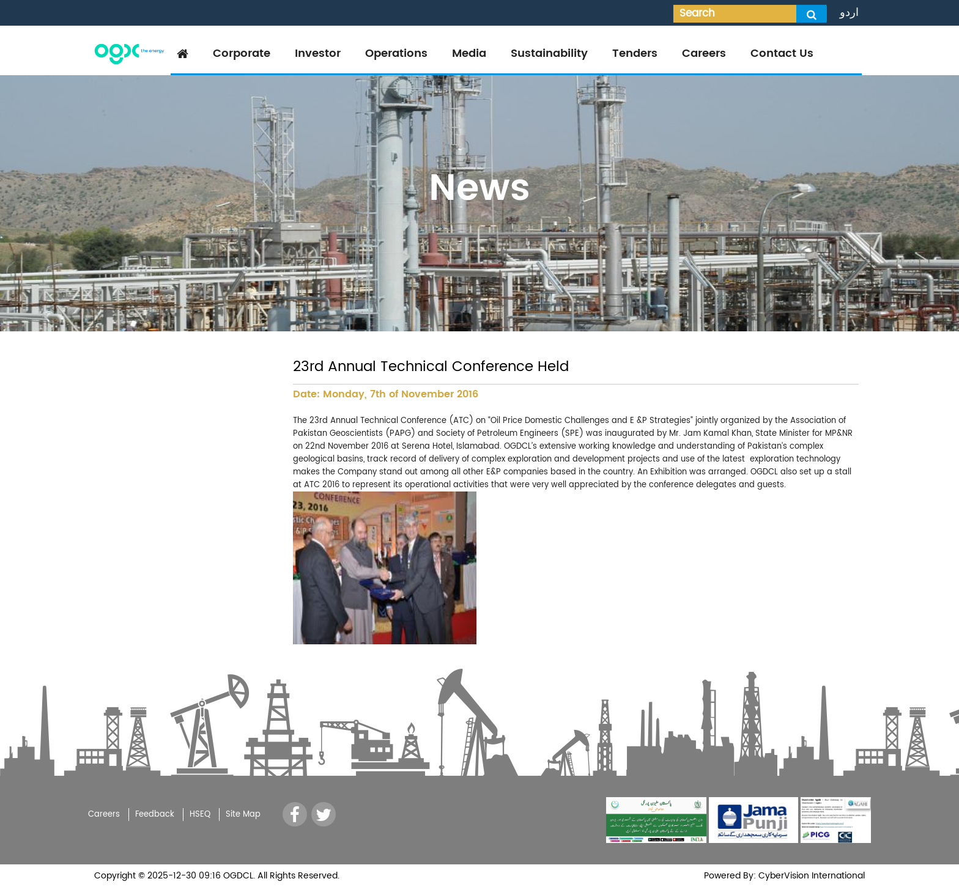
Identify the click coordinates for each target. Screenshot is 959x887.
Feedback (154, 814)
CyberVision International (810, 876)
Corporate (241, 53)
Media (469, 53)
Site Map (243, 814)
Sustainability (549, 53)
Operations (396, 53)
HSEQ (200, 814)
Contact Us (781, 53)
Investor (318, 53)
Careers (704, 53)
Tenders (634, 53)
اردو (849, 12)
